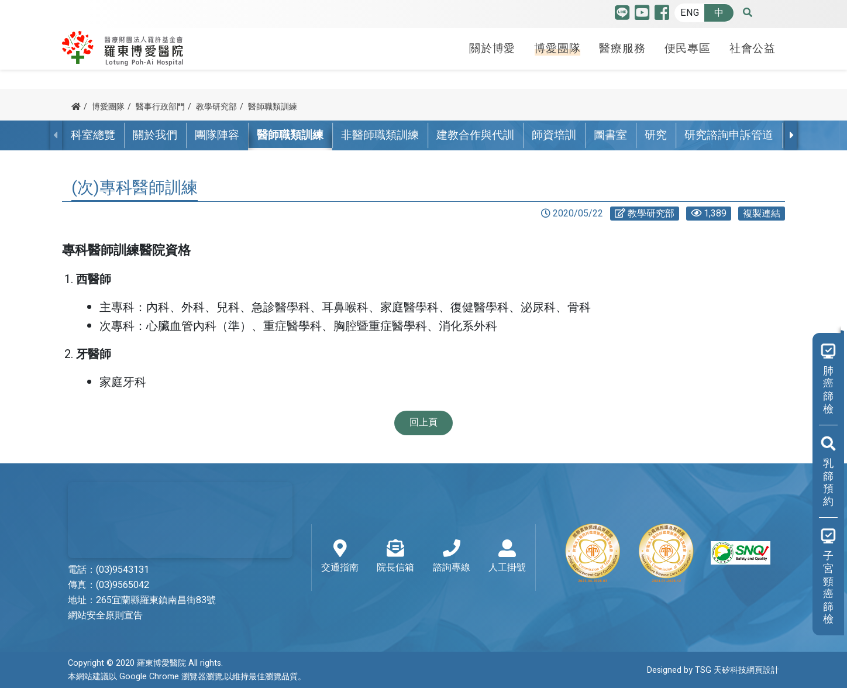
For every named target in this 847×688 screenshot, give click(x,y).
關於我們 (155, 135)
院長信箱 (395, 557)
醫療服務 (622, 48)
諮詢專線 (451, 557)
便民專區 (687, 48)
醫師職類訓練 (272, 107)
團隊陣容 (217, 135)
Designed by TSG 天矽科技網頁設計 (713, 670)
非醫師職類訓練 (380, 135)
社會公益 (752, 48)
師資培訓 (554, 135)
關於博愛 (492, 48)
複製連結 (761, 214)
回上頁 (423, 422)
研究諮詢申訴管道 (728, 135)
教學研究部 (216, 107)
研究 (656, 135)
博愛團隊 (557, 48)
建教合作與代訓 (475, 135)
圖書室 (610, 135)
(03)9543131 (122, 570)
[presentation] (791, 135)
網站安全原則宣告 (105, 615)
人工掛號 (507, 557)
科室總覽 (93, 135)
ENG (689, 13)
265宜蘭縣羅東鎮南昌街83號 (156, 600)
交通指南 (340, 557)
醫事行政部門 (160, 107)
